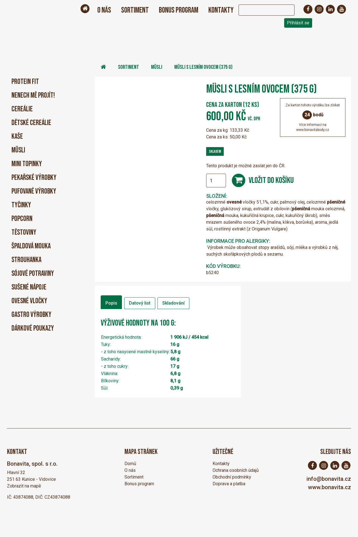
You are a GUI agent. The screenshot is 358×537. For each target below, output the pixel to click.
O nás (104, 10)
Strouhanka (26, 260)
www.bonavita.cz (329, 487)
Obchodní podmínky (232, 477)
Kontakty (221, 10)
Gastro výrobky (31, 314)
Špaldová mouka (31, 246)
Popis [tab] (111, 303)
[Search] (261, 10)
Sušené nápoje (28, 287)
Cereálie (22, 109)
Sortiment (135, 10)
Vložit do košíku (271, 180)
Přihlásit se (298, 22)
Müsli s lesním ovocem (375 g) (203, 67)
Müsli (18, 150)
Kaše (17, 136)
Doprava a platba (229, 483)
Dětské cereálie (31, 123)
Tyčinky (21, 205)
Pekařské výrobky (33, 177)
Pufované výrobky (33, 191)
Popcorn (21, 219)
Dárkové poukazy (32, 328)
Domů (130, 463)
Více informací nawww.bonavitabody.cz (312, 127)
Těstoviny (23, 232)
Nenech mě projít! (33, 95)
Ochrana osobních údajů (236, 470)
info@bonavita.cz (329, 478)
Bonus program (178, 10)
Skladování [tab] (173, 303)
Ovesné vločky (29, 301)
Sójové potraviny (32, 273)
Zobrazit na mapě (24, 486)
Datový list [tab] (139, 303)
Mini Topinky (26, 164)
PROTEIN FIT (25, 81)
